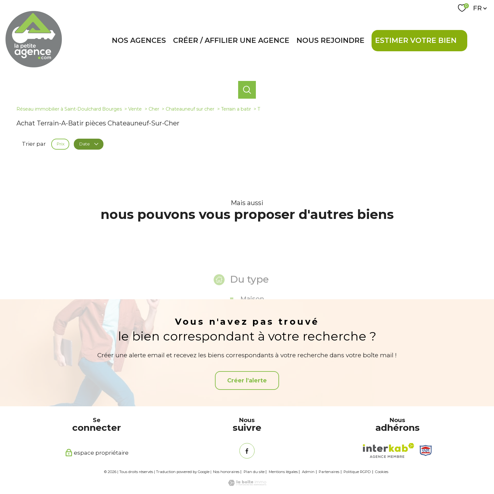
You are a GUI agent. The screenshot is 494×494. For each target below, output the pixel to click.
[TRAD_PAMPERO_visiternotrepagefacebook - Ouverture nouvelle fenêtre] (247, 450)
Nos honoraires (226, 471)
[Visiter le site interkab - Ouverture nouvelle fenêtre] (388, 450)
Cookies (381, 472)
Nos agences (139, 40)
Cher (154, 109)
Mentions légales (283, 471)
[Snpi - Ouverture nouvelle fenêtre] (426, 450)
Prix (60, 143)
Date (88, 143)
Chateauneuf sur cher (190, 109)
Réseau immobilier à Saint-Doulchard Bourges (69, 109)
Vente (135, 109)
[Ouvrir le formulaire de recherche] (247, 89)
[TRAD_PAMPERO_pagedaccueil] (33, 65)
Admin (308, 471)
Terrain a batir (236, 109)
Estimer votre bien (416, 40)
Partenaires (329, 471)
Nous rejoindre (330, 40)
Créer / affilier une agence (231, 40)
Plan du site (254, 471)
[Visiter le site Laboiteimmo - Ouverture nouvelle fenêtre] (247, 484)
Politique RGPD (357, 471)
